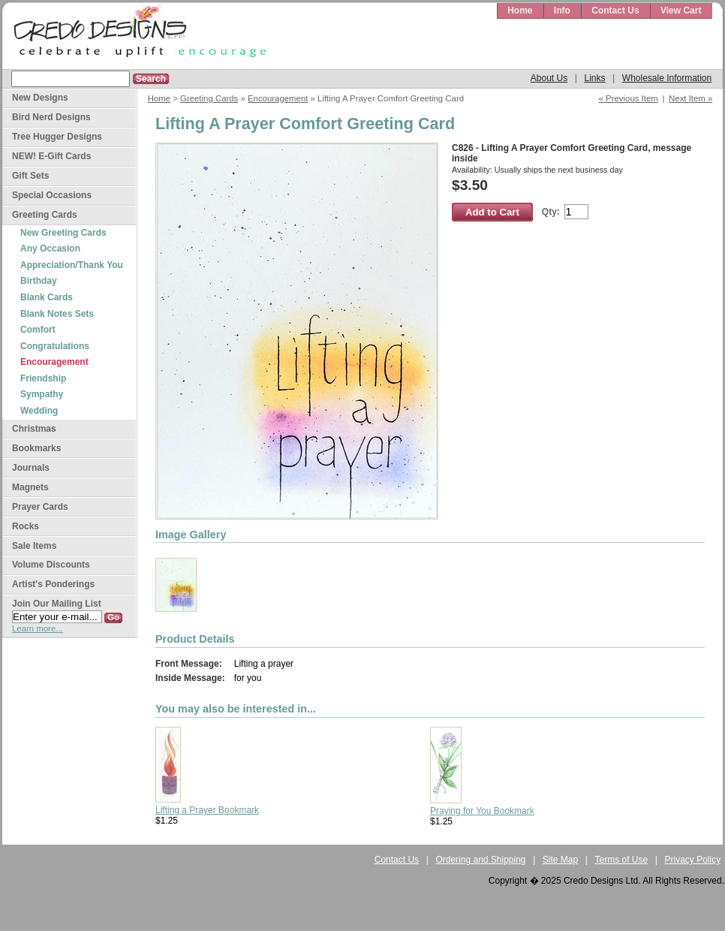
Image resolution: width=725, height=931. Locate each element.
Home (519, 10)
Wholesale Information (666, 78)
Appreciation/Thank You (71, 265)
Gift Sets (30, 175)
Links (594, 78)
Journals (31, 467)
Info (562, 10)
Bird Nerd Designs (51, 117)
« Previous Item (628, 98)
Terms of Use (621, 859)
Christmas (34, 428)
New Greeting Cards (63, 232)
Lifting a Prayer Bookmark (207, 810)
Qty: (551, 211)
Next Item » (690, 98)
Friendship (43, 378)
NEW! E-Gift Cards (51, 156)
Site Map (560, 859)
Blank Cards (46, 297)
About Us (549, 78)
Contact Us (615, 10)
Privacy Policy (693, 859)
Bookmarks (36, 448)
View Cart (680, 10)
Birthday (38, 281)
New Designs (40, 97)
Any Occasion (50, 248)
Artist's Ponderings (53, 584)
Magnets (30, 487)
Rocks (25, 526)
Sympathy (41, 394)
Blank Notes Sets (57, 314)
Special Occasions (52, 195)
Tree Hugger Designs (57, 136)
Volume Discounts (51, 564)
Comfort (38, 329)
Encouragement (278, 98)
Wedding (39, 410)
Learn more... (37, 628)
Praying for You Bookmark (482, 811)
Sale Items (34, 546)
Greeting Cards (209, 98)
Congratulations (54, 346)
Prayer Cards (40, 507)
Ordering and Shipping (480, 859)
